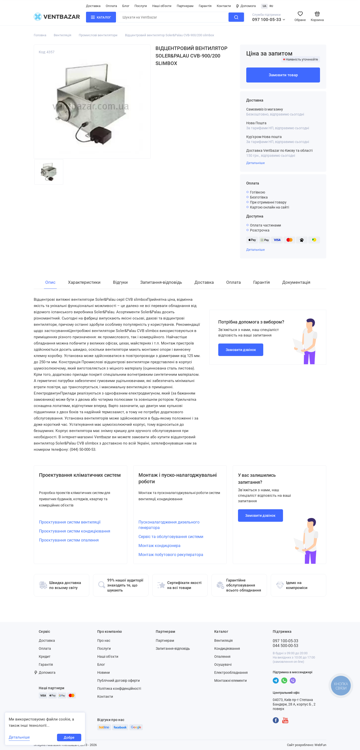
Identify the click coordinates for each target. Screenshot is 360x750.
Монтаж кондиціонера (159, 545)
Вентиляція (62, 35)
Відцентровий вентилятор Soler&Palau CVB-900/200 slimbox (169, 35)
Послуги (140, 6)
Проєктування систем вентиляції (69, 522)
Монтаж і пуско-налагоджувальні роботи (177, 478)
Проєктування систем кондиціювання (74, 531)
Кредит (44, 656)
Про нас (103, 640)
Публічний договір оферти (118, 680)
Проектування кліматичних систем (80, 475)
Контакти (224, 6)
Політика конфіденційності (119, 688)
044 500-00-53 (285, 645)
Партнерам (185, 6)
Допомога (246, 6)
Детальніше (255, 163)
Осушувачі (223, 664)
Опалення (222, 656)
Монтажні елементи (230, 680)
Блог (125, 6)
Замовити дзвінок (241, 350)
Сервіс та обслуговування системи (170, 536)
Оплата (111, 6)
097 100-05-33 (266, 19)
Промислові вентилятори (98, 35)
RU (271, 6)
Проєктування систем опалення (69, 540)
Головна (40, 35)
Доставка (93, 6)
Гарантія (205, 6)
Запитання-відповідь (173, 648)
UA (264, 6)
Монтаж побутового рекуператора (170, 554)
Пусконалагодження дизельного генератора (169, 525)
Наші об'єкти (162, 6)
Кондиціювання (227, 648)
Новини (103, 672)
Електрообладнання (231, 672)
